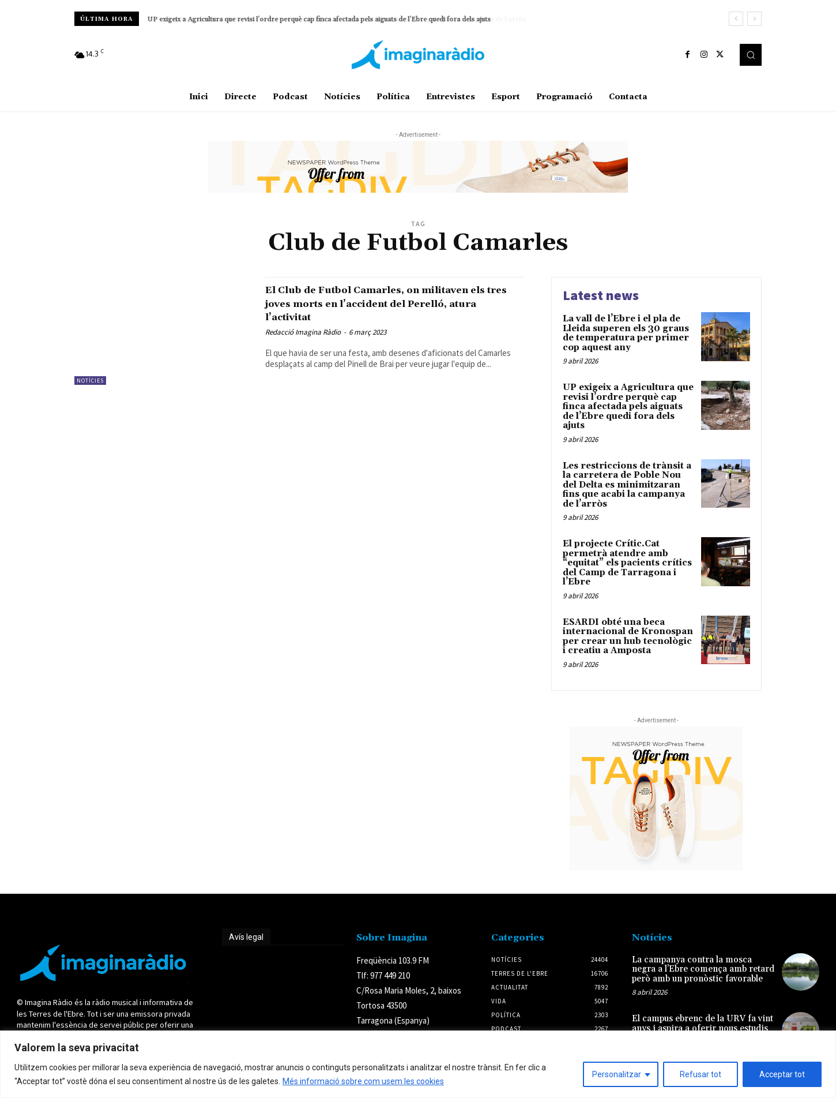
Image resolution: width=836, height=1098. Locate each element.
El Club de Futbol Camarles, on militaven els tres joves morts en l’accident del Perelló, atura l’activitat (394, 303)
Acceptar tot (782, 1074)
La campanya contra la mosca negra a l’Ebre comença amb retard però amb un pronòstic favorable (703, 969)
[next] (754, 19)
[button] (751, 55)
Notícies (90, 380)
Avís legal (246, 937)
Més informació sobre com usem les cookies (363, 1081)
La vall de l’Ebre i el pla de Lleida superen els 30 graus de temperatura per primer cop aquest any (626, 333)
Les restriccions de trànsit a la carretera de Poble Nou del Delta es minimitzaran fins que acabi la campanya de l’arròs (627, 484)
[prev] (736, 19)
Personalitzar (616, 1074)
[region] (418, 1064)
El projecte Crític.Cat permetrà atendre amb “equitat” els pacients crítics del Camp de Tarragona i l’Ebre (627, 562)
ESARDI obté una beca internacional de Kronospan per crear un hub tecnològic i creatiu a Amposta (628, 637)
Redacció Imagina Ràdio (303, 332)
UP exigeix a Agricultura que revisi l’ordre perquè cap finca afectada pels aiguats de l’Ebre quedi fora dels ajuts (319, 19)
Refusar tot (700, 1074)
